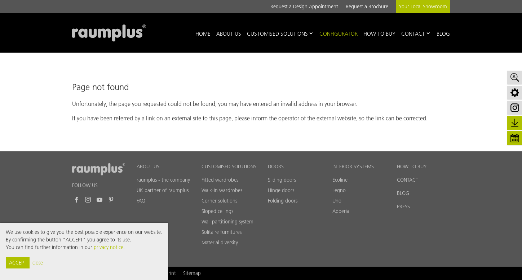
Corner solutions (219, 200)
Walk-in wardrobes (222, 190)
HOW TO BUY (412, 166)
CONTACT (407, 180)
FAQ (141, 200)
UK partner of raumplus (163, 190)
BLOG (403, 193)
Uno (336, 200)
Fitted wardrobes (220, 180)
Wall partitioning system (227, 221)
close (37, 262)
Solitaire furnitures (222, 232)
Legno (339, 190)
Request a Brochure (367, 6)
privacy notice (108, 247)
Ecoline (340, 180)
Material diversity (220, 242)
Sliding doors (282, 180)
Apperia (340, 211)
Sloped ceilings (217, 211)
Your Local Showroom (423, 6)
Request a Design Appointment (304, 6)
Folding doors (282, 200)
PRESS (403, 206)
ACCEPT (17, 262)
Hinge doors (281, 190)
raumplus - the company (163, 180)
